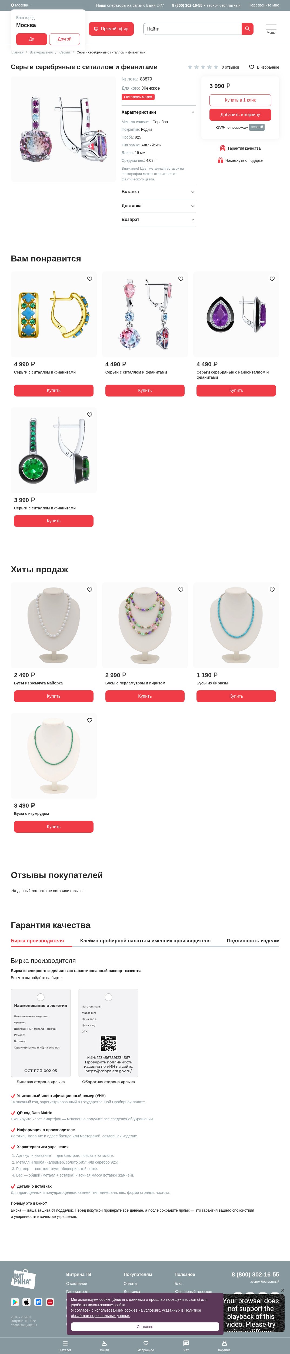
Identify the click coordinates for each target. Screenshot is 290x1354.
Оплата (130, 1283)
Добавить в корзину (240, 114)
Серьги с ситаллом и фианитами (45, 372)
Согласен (145, 1327)
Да (31, 39)
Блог (179, 1283)
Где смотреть (77, 1291)
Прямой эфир (111, 28)
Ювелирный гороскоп (193, 1291)
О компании (76, 1283)
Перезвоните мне (264, 5)
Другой (65, 39)
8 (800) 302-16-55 (187, 5)
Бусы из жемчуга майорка (38, 683)
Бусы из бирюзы (212, 683)
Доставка (132, 1291)
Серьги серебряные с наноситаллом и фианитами (232, 375)
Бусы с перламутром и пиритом (135, 683)
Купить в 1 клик (240, 100)
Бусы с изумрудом (31, 813)
